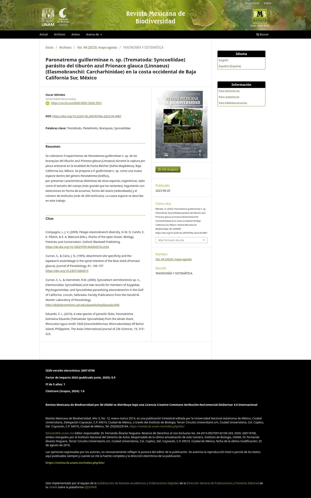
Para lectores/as (229, 91)
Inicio (49, 48)
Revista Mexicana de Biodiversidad (155, 17)
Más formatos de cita (171, 240)
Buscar (262, 34)
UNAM (53, 487)
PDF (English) (169, 169)
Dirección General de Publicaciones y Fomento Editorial (223, 483)
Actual (44, 34)
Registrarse (252, 3)
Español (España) (230, 66)
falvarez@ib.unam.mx (60, 433)
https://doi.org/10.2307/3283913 (67, 271)
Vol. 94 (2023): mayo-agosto (97, 48)
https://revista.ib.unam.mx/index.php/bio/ (157, 426)
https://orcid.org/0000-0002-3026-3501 (76, 103)
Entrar (267, 3)
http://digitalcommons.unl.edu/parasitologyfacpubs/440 (82, 305)
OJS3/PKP (90, 487)
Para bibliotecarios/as (233, 103)
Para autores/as (229, 97)
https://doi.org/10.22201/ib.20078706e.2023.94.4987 (86, 116)
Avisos (76, 34)
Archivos (59, 34)
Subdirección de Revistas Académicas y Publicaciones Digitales (138, 483)
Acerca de (93, 34)
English (223, 60)
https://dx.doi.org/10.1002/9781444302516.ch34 (77, 247)
